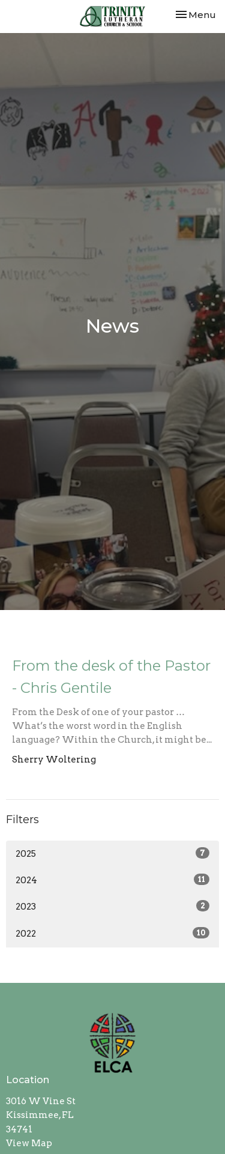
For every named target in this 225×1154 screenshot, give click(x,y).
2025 (112, 853)
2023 (112, 906)
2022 (112, 933)
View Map (29, 1143)
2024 (112, 880)
